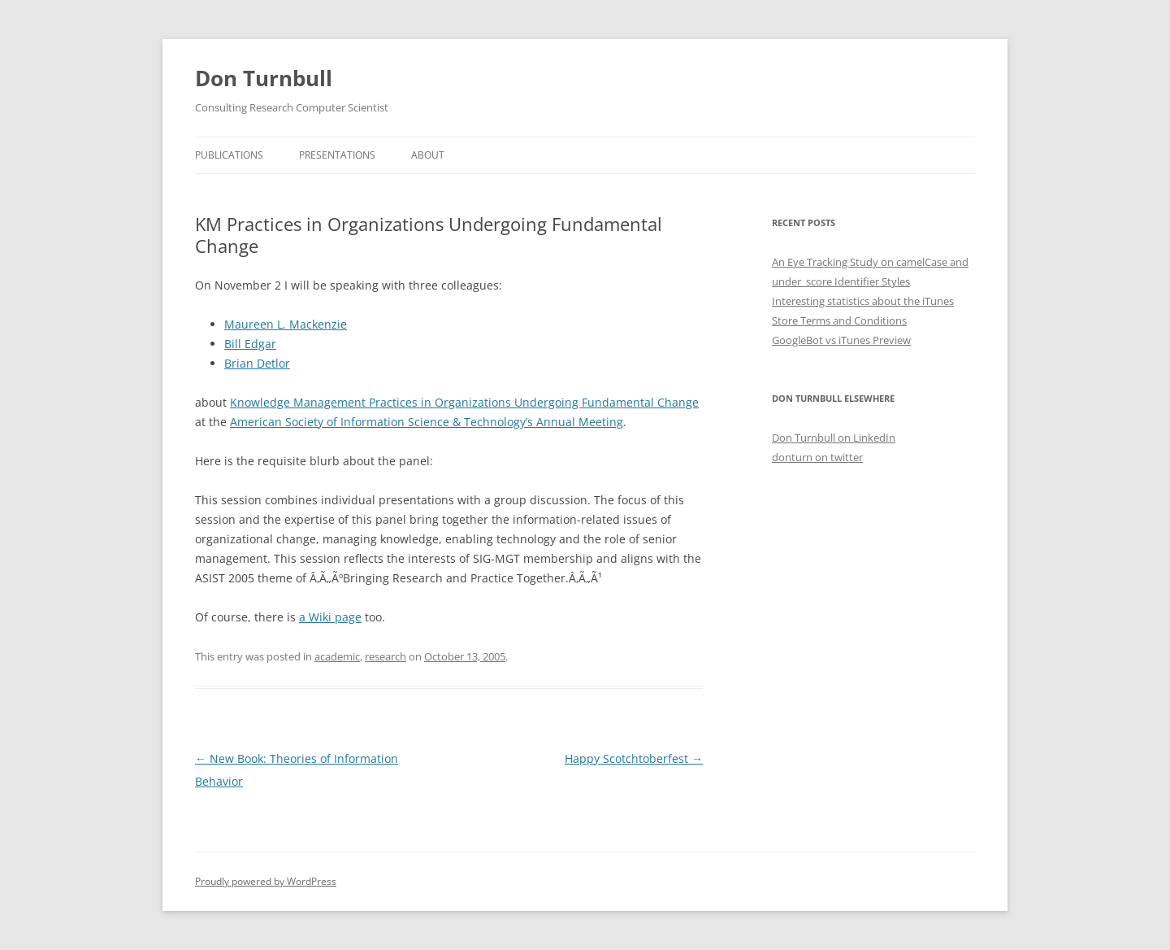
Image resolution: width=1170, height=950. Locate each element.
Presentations (337, 155)
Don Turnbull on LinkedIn (833, 437)
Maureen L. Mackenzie (285, 324)
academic (337, 656)
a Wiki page (330, 617)
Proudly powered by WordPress (265, 881)
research (385, 656)
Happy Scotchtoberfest (634, 758)
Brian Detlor (257, 363)
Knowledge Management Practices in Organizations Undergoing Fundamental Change (464, 402)
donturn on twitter (817, 457)
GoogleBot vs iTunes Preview (841, 340)
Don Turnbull (263, 78)
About (427, 155)
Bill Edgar (250, 343)
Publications (229, 155)
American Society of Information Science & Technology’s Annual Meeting (426, 421)
